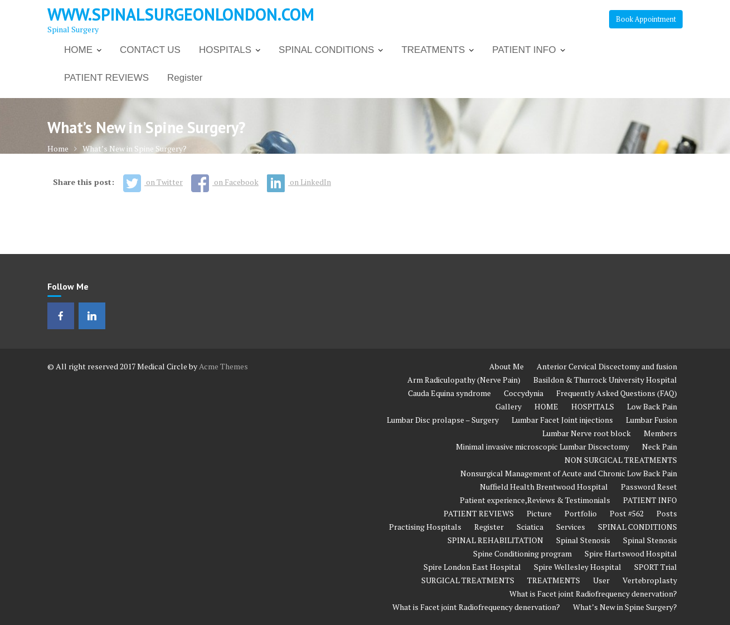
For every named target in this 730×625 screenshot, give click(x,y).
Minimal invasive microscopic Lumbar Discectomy (542, 446)
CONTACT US (150, 50)
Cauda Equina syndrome (449, 393)
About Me (506, 366)
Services (570, 526)
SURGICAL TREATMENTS (467, 580)
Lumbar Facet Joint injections (562, 419)
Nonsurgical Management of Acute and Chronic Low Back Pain (568, 473)
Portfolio (580, 513)
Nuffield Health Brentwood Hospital (544, 486)
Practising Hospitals (425, 526)
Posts (666, 513)
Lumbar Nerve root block (586, 433)
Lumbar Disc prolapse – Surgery (443, 419)
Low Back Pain (652, 406)
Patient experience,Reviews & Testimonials (535, 500)
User (601, 580)
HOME (78, 50)
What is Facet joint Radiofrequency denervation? (593, 593)
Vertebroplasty (649, 580)
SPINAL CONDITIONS (326, 50)
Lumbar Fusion (651, 419)
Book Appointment (646, 19)
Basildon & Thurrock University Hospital (605, 379)
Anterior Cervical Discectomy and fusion (607, 366)
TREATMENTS (433, 50)
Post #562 (627, 513)
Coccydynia (523, 393)
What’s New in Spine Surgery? (625, 607)
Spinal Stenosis (583, 540)
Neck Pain (659, 446)
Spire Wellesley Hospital (577, 566)
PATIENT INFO (524, 50)
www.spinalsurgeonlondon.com (180, 14)
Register (184, 77)
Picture (539, 513)
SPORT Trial (655, 566)
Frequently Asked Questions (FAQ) (616, 393)
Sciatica (530, 526)
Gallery (508, 406)
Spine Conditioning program (522, 553)
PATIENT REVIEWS (106, 77)
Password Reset (649, 486)
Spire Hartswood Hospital (631, 553)
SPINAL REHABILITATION (495, 540)
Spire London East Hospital (472, 566)
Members (660, 433)
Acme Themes (223, 366)
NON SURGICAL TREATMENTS (620, 460)
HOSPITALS (225, 50)
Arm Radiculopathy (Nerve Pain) (463, 379)
